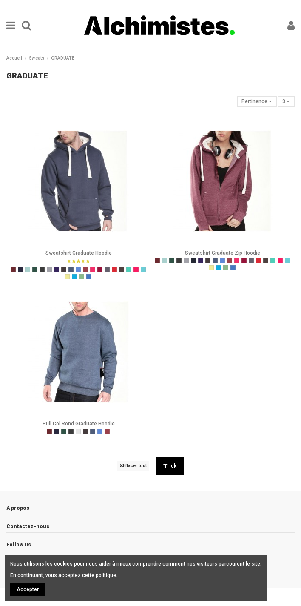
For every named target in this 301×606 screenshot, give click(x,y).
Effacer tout (133, 465)
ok (169, 466)
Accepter (28, 589)
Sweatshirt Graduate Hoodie (78, 253)
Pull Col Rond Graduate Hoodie (79, 424)
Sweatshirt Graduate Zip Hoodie (222, 253)
